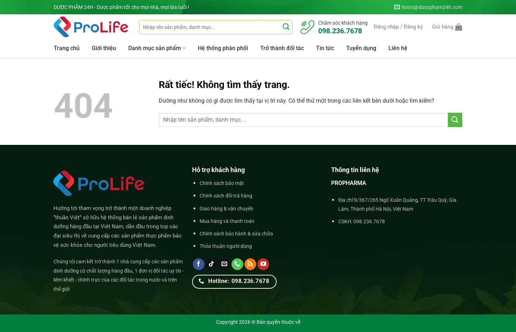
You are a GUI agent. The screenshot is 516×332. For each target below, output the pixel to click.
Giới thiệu (104, 48)
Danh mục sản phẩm (157, 48)
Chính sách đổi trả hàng (226, 196)
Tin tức (325, 48)
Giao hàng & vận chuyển (226, 209)
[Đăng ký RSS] (250, 264)
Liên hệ (397, 48)
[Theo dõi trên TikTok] (212, 264)
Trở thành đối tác (282, 48)
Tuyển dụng (361, 48)
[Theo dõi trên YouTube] (263, 264)
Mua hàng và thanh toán (227, 221)
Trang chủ (67, 48)
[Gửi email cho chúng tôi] (224, 264)
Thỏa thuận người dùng (226, 246)
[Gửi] (286, 27)
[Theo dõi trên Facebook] (199, 264)
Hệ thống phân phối (223, 48)
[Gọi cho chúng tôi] (237, 264)
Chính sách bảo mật (222, 183)
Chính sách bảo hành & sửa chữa (236, 234)
